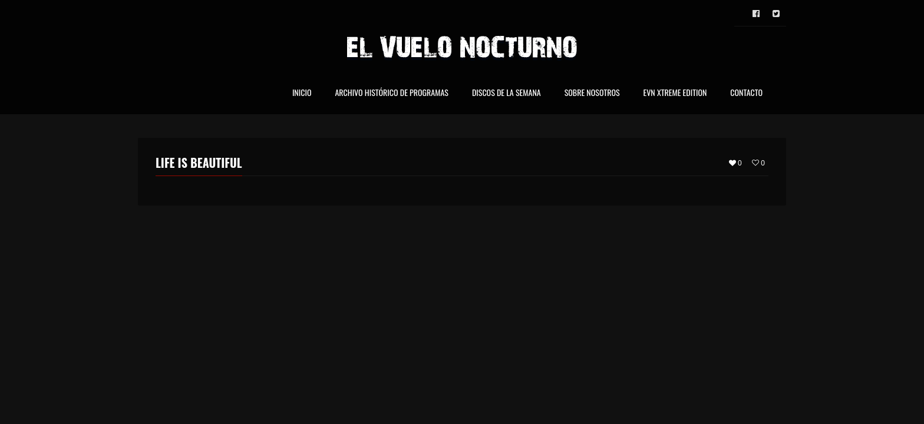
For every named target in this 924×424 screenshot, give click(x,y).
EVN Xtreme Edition (675, 93)
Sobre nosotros (592, 93)
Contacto (746, 93)
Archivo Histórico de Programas (391, 93)
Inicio (302, 93)
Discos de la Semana (506, 93)
